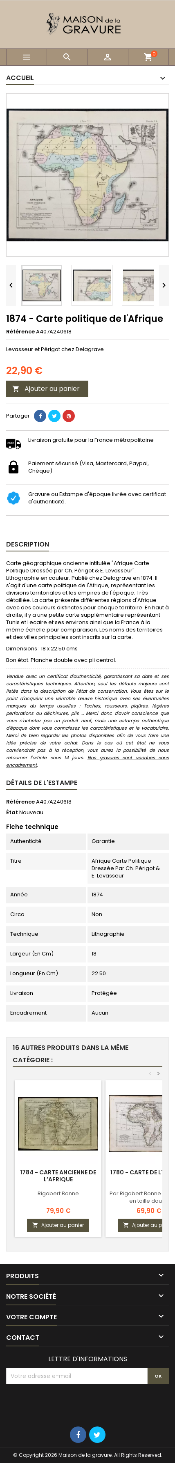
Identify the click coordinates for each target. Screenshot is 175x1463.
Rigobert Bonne (58, 1193)
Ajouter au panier (46, 388)
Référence (20, 331)
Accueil (20, 78)
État (12, 812)
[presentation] (68, 1404)
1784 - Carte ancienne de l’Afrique (58, 1175)
